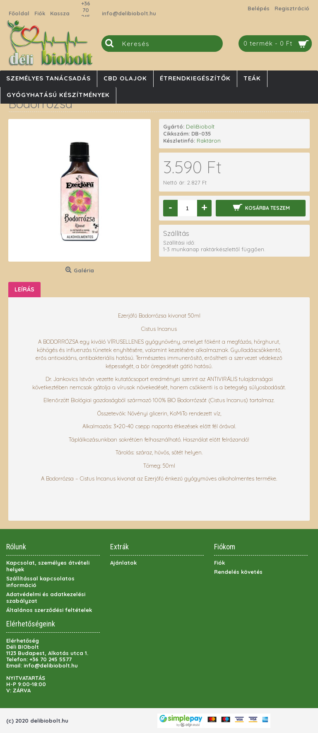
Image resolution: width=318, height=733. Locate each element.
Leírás (24, 289)
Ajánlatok (123, 562)
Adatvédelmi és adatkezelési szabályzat (45, 597)
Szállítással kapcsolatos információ (40, 581)
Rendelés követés (238, 571)
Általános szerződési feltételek (49, 610)
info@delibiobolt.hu (129, 13)
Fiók (219, 562)
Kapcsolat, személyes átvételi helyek (47, 566)
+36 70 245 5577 (86, 13)
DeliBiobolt (200, 126)
